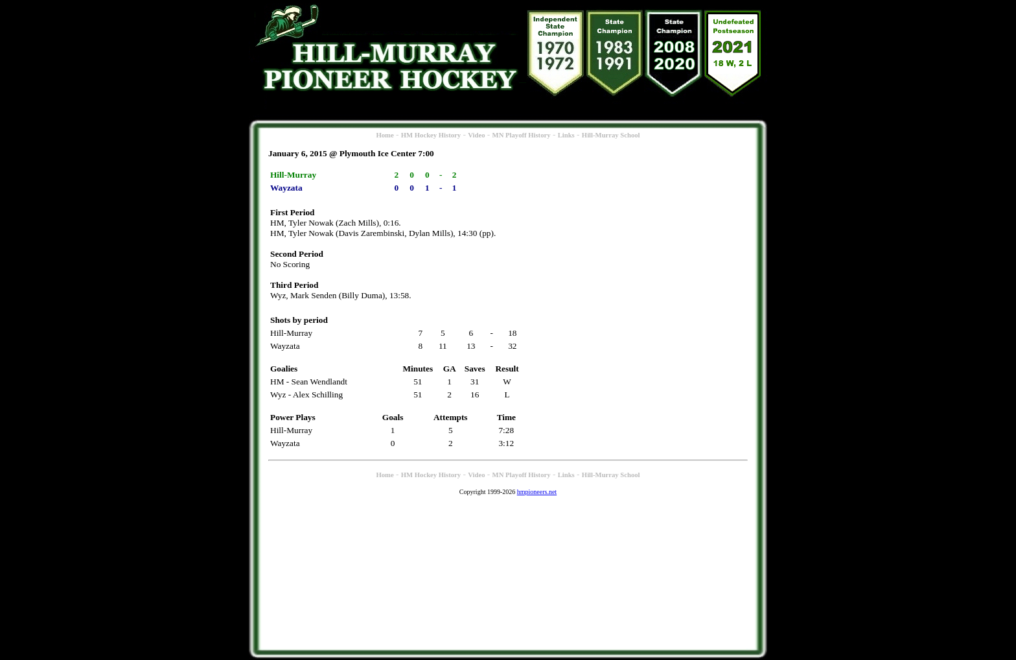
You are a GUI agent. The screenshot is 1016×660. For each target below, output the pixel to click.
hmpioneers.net (537, 491)
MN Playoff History (521, 135)
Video (476, 135)
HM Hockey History (431, 135)
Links (566, 135)
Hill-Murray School (611, 135)
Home (384, 135)
